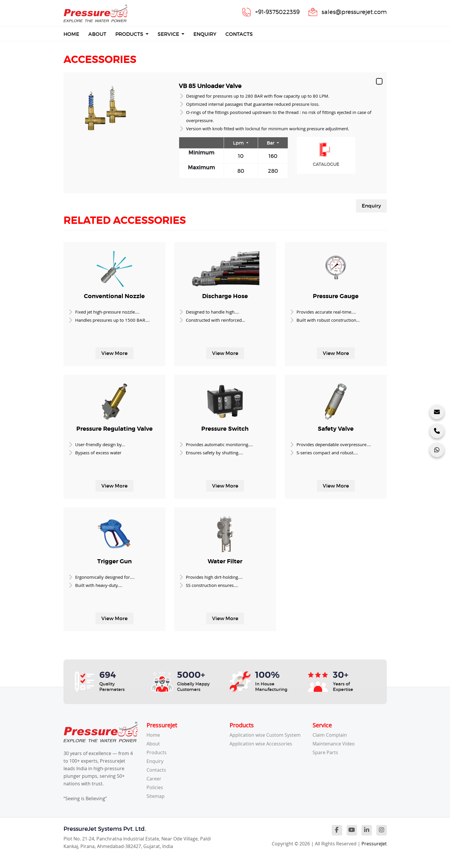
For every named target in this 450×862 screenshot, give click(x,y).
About (97, 34)
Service (169, 34)
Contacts (239, 34)
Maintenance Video (334, 743)
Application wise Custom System (265, 735)
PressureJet (374, 843)
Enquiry (204, 34)
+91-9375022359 (277, 11)
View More (114, 353)
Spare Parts (325, 752)
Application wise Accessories (261, 743)
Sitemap (156, 796)
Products (129, 34)
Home (71, 33)
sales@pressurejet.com (354, 11)
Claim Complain (330, 735)
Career (154, 778)
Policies (155, 787)
